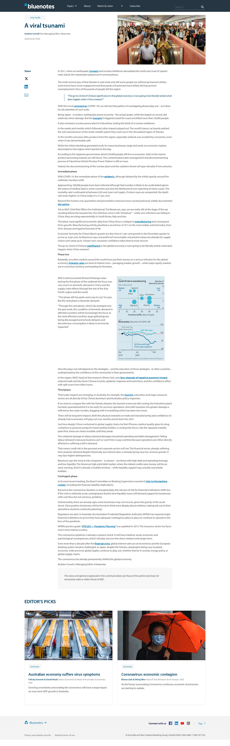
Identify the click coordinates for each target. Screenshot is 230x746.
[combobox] (190, 7)
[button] (30, 79)
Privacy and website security (37, 735)
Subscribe (135, 5)
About (87, 5)
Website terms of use (65, 735)
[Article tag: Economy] (34, 666)
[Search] (190, 7)
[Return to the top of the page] (202, 723)
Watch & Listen (105, 5)
